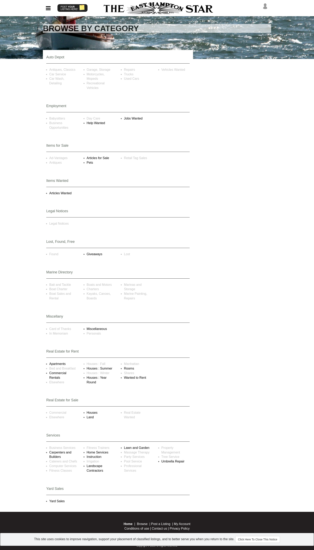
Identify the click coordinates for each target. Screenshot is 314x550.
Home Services (97, 452)
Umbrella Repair (173, 461)
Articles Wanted (60, 193)
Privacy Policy (180, 528)
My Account (182, 524)
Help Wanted (96, 123)
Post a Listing (160, 524)
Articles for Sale (98, 158)
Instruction (94, 456)
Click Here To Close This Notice (257, 539)
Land (90, 417)
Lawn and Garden (136, 447)
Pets (90, 162)
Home (128, 524)
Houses (92, 412)
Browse (142, 524)
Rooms (129, 368)
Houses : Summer (99, 368)
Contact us (159, 528)
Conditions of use (136, 528)
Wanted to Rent (135, 377)
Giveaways (94, 254)
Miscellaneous (97, 329)
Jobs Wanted (133, 118)
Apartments (57, 364)
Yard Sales (57, 501)
